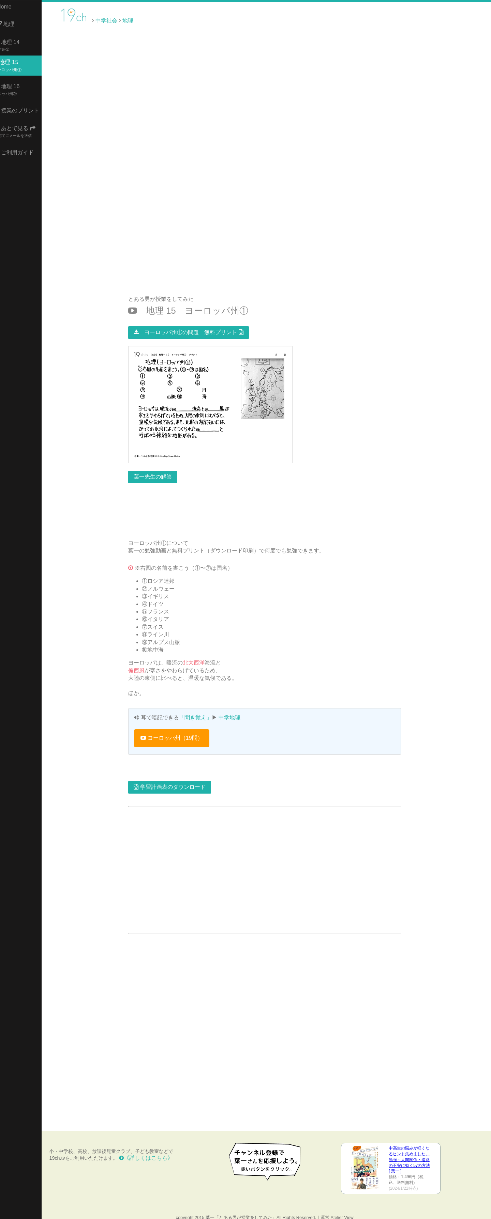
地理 (15, 22)
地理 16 (18, 87)
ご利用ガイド (25, 150)
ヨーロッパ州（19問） (178, 731)
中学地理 (236, 710)
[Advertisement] (433, 20)
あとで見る (25, 129)
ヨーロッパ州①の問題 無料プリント (195, 325)
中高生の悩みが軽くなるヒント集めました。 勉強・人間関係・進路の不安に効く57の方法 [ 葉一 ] (413, 1152)
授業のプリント (27, 108)
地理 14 (18, 43)
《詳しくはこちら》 (159, 1150)
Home (14, 7)
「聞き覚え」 (201, 710)
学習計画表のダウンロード (176, 780)
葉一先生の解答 (159, 469)
